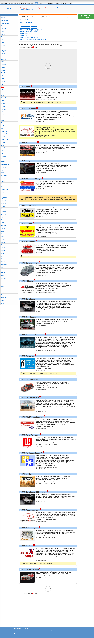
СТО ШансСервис (29, 299)
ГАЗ (2, 284)
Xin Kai (3, 272)
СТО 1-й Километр (29, 109)
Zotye (2, 275)
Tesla (2, 256)
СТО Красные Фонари (30, 569)
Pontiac (3, 200)
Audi (2, 26)
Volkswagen (4, 264)
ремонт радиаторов (26, 22)
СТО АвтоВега (27, 546)
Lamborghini (4, 134)
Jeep (2, 125)
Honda (3, 103)
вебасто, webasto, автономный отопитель (33, 39)
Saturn (3, 228)
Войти (9, 9)
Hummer (3, 106)
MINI (2, 173)
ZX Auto (3, 278)
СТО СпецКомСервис (30, 263)
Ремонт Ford (24, 20)
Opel (2, 192)
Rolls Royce (4, 214)
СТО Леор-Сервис (29, 317)
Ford (2, 87)
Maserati (3, 156)
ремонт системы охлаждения (29, 37)
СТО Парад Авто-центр (30, 435)
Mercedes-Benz (5, 164)
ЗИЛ (2, 289)
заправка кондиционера (27, 24)
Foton (3, 89)
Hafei (2, 100)
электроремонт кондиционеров (29, 31)
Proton (3, 206)
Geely (3, 92)
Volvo (2, 267)
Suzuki (3, 250)
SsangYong (4, 245)
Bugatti (3, 34)
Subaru (3, 247)
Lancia (3, 137)
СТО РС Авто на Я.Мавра (31, 179)
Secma (3, 236)
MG (2, 170)
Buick (2, 37)
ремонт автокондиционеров (28, 28)
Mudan (3, 178)
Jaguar (3, 123)
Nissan (3, 181)
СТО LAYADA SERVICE (30, 397)
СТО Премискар (28, 356)
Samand (3, 225)
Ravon (3, 209)
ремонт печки (24, 35)
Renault (3, 211)
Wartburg (4, 270)
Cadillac (3, 42)
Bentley (3, 28)
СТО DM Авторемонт (30, 379)
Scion (2, 231)
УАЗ (2, 303)
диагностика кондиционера (28, 26)
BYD (2, 39)
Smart (3, 242)
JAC (2, 120)
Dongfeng (4, 73)
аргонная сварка (25, 33)
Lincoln (3, 148)
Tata (2, 253)
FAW (2, 78)
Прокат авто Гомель (43, 8)
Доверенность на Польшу (26, 9)
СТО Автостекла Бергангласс (33, 335)
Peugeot (3, 195)
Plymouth (4, 198)
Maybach (4, 159)
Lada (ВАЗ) (4, 131)
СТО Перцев (26, 161)
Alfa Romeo (4, 20)
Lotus (2, 150)
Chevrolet (4, 48)
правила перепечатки (36, 630)
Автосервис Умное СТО (31, 205)
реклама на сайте (18, 630)
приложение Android (47, 630)
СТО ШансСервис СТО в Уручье (34, 492)
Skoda (3, 239)
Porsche (3, 203)
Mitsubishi (4, 175)
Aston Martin (5, 23)
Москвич (3, 297)
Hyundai (3, 109)
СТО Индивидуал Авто (30, 510)
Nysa (2, 186)
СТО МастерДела (28, 241)
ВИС (2, 281)
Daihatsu (3, 64)
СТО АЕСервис (27, 281)
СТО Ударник (27, 223)
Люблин (3, 295)
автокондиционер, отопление (40, 20)
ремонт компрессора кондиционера (31, 30)
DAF (2, 62)
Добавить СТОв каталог (86, 16)
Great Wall (4, 98)
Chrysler (3, 51)
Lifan (2, 145)
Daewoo (3, 59)
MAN (2, 153)
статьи (54, 630)
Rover (3, 217)
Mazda (3, 161)
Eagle (3, 76)
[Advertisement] (86, 48)
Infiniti (3, 112)
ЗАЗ (2, 286)
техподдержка (26, 630)
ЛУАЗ (2, 292)
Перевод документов (25, 8)
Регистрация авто (61, 8)
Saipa (3, 223)
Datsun (3, 67)
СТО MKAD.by (27, 474)
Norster (3, 184)
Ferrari (3, 81)
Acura (3, 17)
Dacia (3, 56)
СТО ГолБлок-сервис (30, 528)
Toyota (3, 261)
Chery (3, 45)
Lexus (3, 142)
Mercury (3, 167)
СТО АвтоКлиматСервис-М (32, 453)
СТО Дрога (26, 87)
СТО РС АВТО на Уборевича (32, 417)
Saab (2, 220)
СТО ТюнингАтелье (29, 143)
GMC (2, 95)
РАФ (2, 300)
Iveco (2, 117)
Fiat (2, 84)
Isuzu (2, 114)
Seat (2, 234)
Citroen (3, 53)
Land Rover (4, 139)
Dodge (3, 70)
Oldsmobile (4, 189)
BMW (2, 31)
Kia (2, 128)
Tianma (3, 259)
